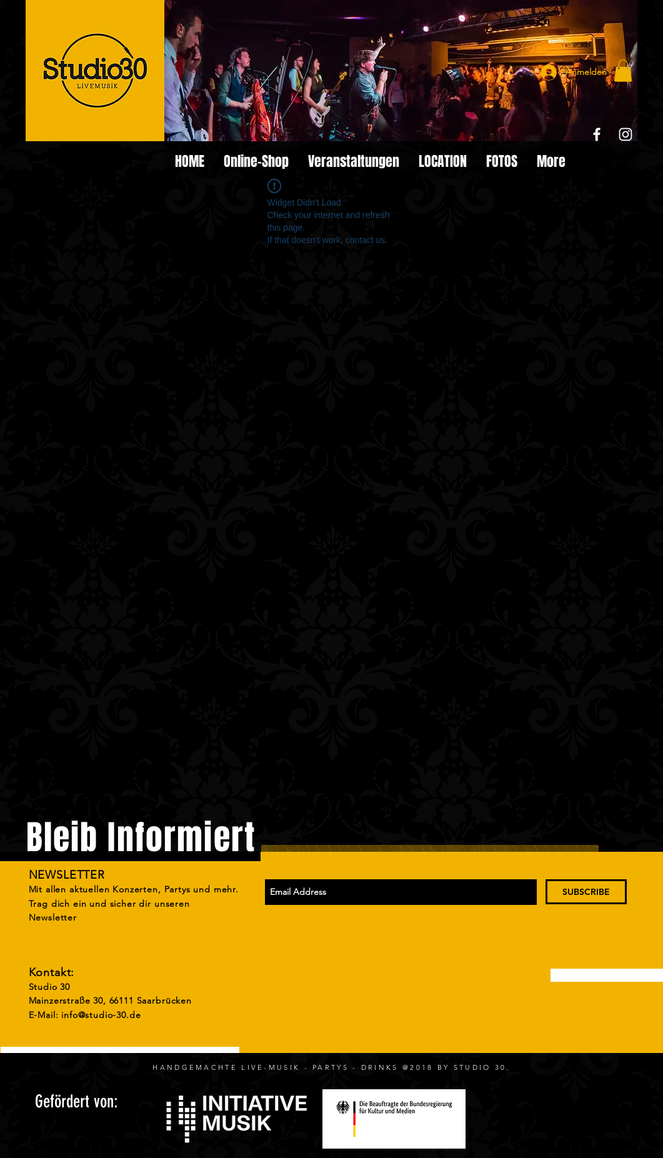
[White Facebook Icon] (597, 134)
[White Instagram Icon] (625, 134)
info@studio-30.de (101, 1015)
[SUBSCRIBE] (586, 891)
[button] (623, 70)
